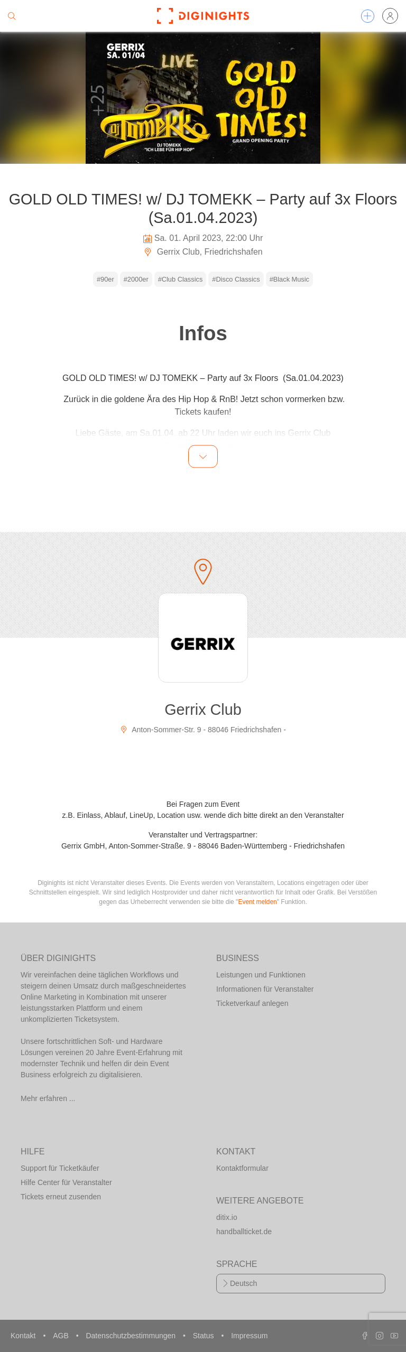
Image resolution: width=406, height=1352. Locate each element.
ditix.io (226, 1217)
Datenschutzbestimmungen (132, 1335)
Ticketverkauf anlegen (252, 1003)
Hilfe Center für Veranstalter (66, 1182)
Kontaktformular (242, 1168)
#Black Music (289, 279)
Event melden (257, 902)
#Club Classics (180, 279)
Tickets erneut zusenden (61, 1196)
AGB (61, 1335)
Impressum (249, 1335)
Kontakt (24, 1335)
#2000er (136, 279)
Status (204, 1335)
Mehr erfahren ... (48, 1098)
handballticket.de (244, 1231)
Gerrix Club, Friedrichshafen (203, 251)
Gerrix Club (203, 709)
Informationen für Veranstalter (264, 989)
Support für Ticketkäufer (60, 1168)
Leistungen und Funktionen (261, 975)
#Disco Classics (236, 279)
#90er (105, 279)
